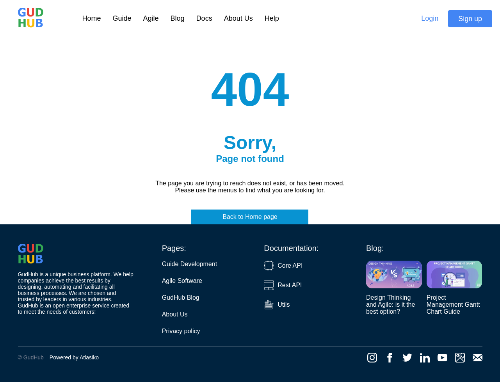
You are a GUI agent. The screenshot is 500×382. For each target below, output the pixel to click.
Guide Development (189, 264)
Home (91, 18)
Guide (122, 18)
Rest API (283, 285)
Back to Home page (250, 216)
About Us (238, 18)
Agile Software (182, 280)
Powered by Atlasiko (74, 357)
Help (272, 18)
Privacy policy (181, 331)
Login (429, 18)
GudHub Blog (180, 297)
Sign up (470, 19)
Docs (204, 18)
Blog (178, 18)
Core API (283, 265)
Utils (277, 304)
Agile (151, 18)
